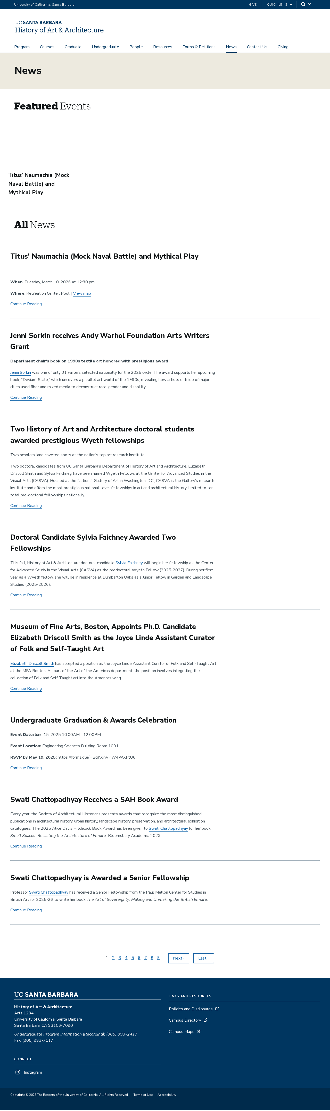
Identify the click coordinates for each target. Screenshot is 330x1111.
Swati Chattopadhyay (168, 829)
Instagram (28, 1073)
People (136, 47)
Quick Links (277, 5)
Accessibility (167, 1095)
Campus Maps (181, 1032)
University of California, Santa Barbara (44, 5)
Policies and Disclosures (191, 1010)
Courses (47, 47)
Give (253, 5)
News (231, 47)
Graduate (73, 47)
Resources (162, 47)
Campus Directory (185, 1021)
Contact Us (257, 47)
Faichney (129, 563)
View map (82, 294)
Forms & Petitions (199, 47)
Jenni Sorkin (20, 373)
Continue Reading (26, 305)
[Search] (306, 4)
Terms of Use (143, 1095)
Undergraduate (105, 47)
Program (22, 47)
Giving (283, 47)
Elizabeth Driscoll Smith (32, 664)
